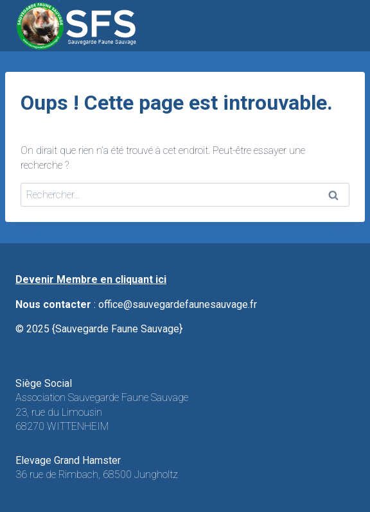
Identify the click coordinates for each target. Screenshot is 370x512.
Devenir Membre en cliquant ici (90, 279)
